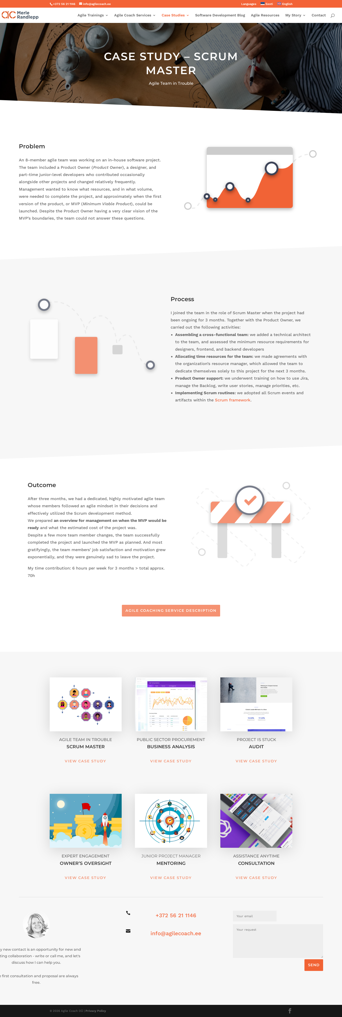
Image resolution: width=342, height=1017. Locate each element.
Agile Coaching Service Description (171, 610)
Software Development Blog (220, 15)
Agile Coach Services (132, 15)
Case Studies (173, 15)
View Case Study (85, 761)
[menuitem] (267, 5)
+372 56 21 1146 (172, 915)
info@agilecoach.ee (172, 933)
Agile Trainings (91, 15)
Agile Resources (265, 15)
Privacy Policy (95, 1011)
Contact (319, 15)
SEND (314, 965)
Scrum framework (214, 400)
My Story (293, 15)
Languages (248, 4)
